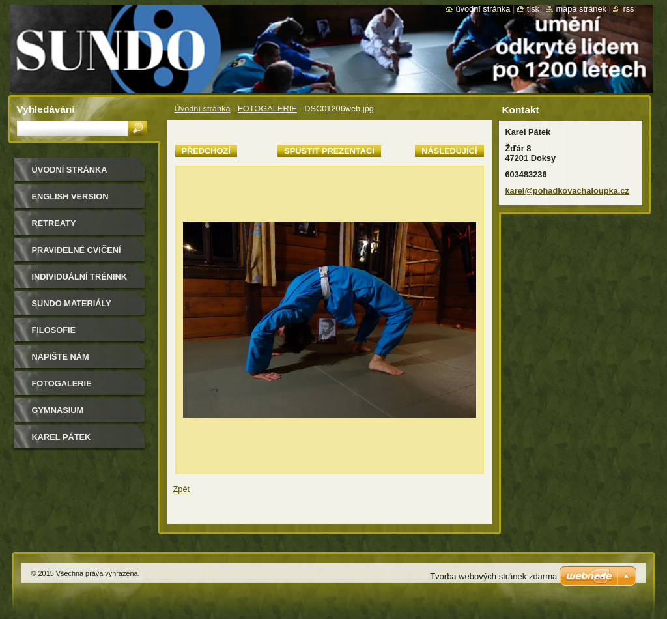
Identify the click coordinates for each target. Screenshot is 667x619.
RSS (628, 9)
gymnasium (58, 410)
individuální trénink (79, 276)
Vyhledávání (46, 109)
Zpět (181, 489)
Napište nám (60, 357)
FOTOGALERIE (267, 108)
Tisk (533, 9)
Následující (449, 151)
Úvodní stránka (203, 108)
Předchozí (206, 151)
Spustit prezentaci (329, 151)
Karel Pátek (61, 437)
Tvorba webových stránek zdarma (493, 576)
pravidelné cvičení (76, 250)
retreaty (54, 223)
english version (70, 196)
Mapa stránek (581, 9)
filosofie (54, 330)
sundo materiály (71, 303)
